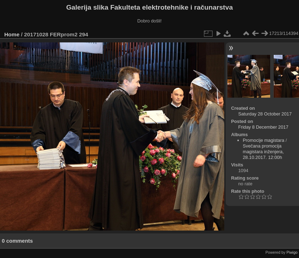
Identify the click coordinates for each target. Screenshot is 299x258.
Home (12, 34)
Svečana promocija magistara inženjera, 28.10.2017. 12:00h (263, 151)
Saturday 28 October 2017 (265, 114)
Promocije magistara (263, 140)
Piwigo (292, 252)
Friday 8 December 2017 (263, 127)
